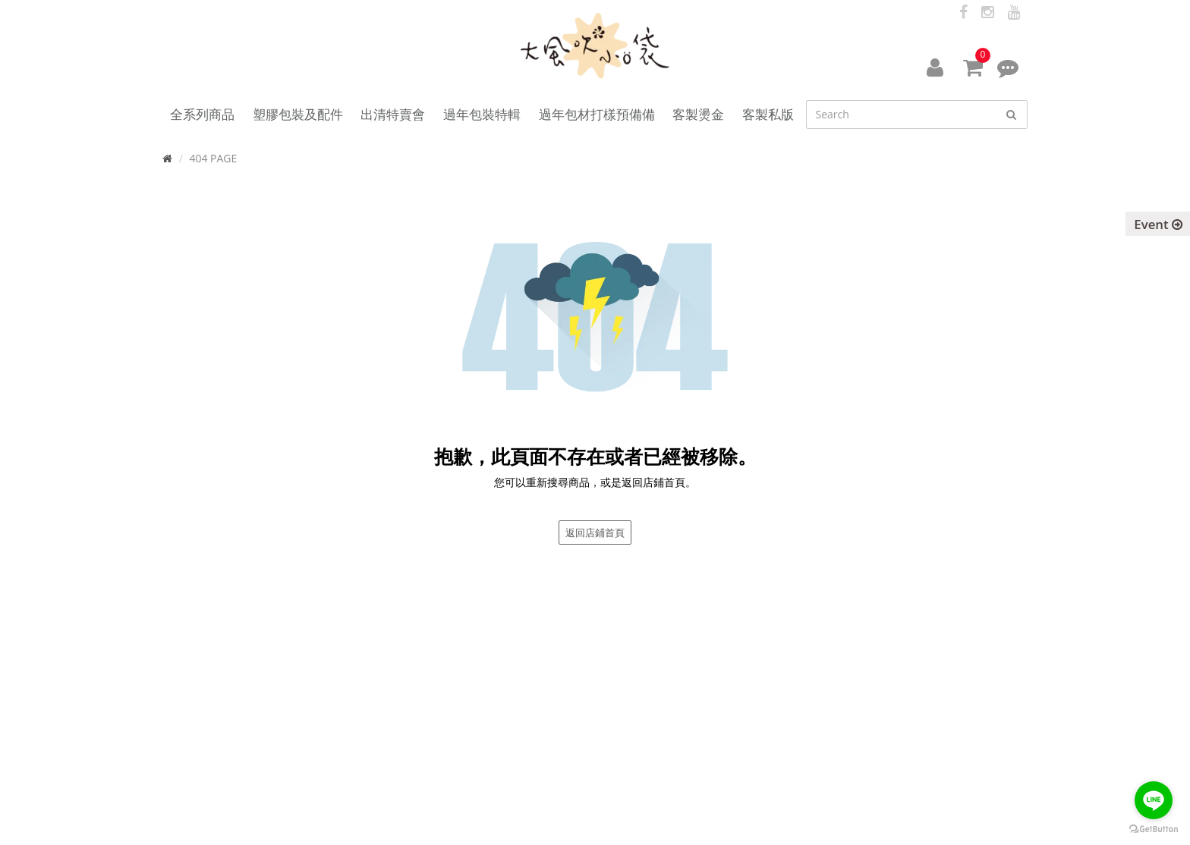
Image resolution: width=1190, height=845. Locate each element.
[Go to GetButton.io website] (1153, 829)
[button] (935, 67)
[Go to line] (1154, 800)
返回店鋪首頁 (595, 532)
